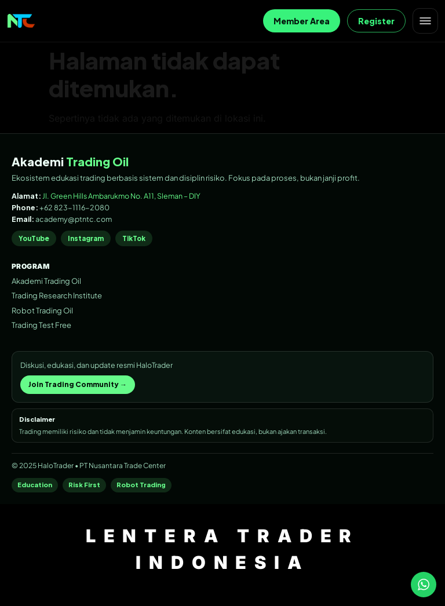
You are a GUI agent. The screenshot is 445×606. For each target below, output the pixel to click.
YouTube (34, 238)
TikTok (133, 238)
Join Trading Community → (77, 384)
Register (376, 21)
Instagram (86, 238)
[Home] (21, 21)
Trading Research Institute (57, 295)
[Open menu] (425, 21)
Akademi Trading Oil (46, 281)
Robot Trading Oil (42, 310)
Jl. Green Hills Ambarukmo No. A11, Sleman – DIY (121, 195)
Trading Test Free (41, 325)
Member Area (301, 21)
